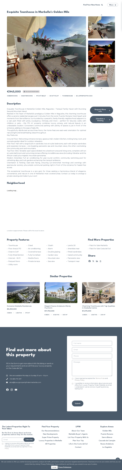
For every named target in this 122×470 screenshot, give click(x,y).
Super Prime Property (50, 437)
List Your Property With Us (78, 437)
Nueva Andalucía (107, 444)
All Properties (50, 444)
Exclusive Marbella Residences (19, 306)
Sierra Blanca (107, 437)
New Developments (50, 434)
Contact (78, 447)
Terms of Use (100, 378)
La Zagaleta (107, 447)
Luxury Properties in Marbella (50, 441)
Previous (101, 14)
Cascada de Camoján (107, 441)
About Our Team (78, 431)
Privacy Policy (79, 380)
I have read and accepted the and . (91, 379)
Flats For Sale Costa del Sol (100, 249)
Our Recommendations (50, 431)
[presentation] (87, 395)
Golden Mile (107, 431)
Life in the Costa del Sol (78, 444)
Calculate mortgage (31, 91)
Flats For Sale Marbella (98, 245)
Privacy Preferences (64, 467)
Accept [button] (54, 467)
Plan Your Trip (78, 441)
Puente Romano (107, 434)
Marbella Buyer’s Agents (78, 434)
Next (101, 88)
